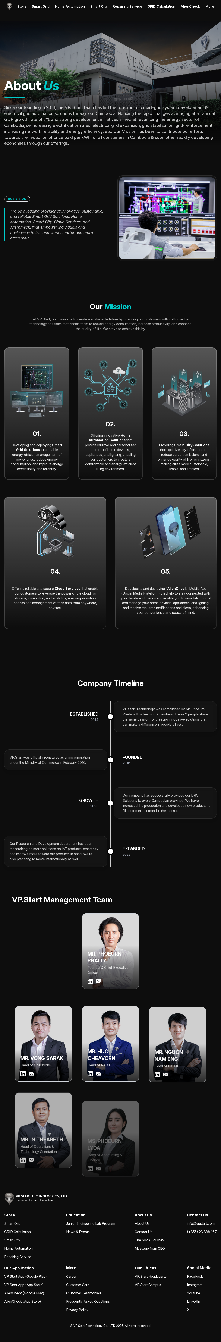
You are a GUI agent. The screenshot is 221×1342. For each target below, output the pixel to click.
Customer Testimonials (83, 1293)
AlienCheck (190, 6)
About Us (142, 1223)
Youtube (193, 1293)
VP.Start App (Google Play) (25, 1276)
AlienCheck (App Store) (22, 1301)
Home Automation (70, 6)
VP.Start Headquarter (151, 1276)
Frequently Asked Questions (88, 1301)
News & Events (78, 1232)
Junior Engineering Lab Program (90, 1223)
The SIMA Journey (149, 1240)
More (209, 6)
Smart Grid (41, 6)
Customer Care (77, 1285)
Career (71, 1276)
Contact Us (143, 1232)
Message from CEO (150, 1248)
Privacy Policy (77, 1310)
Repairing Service (127, 6)
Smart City (99, 6)
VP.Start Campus (148, 1285)
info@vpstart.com (201, 1223)
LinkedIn (193, 1301)
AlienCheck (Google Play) (24, 1293)
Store (21, 6)
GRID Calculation (161, 6)
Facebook (195, 1276)
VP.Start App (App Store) (24, 1285)
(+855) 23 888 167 (202, 1232)
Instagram (194, 1285)
